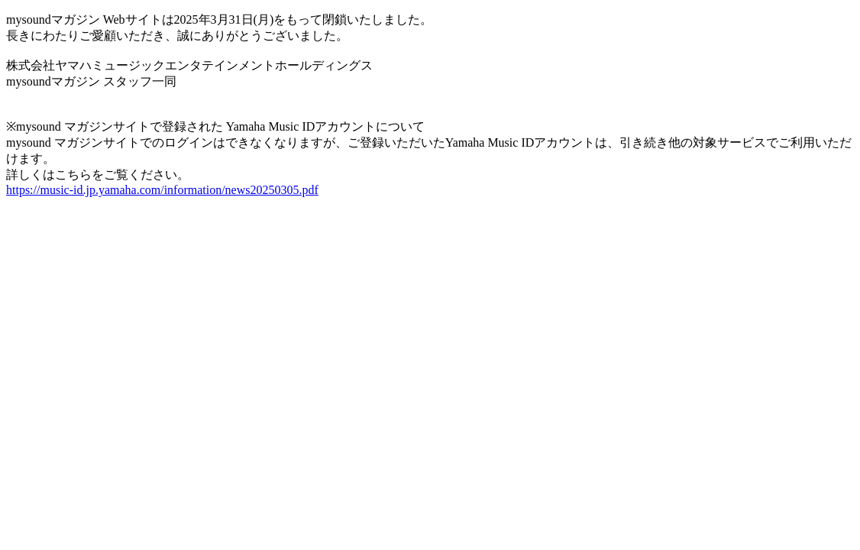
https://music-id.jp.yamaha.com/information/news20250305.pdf (162, 189)
